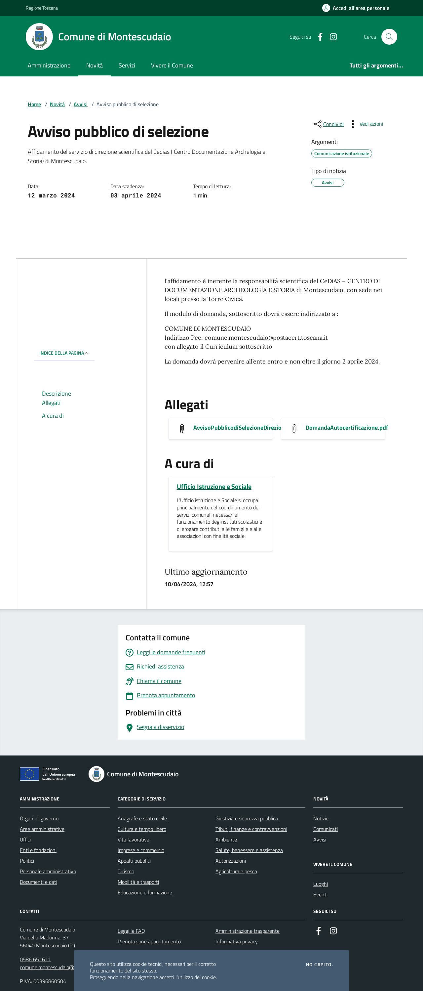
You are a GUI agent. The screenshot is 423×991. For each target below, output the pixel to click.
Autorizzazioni (230, 861)
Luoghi (320, 884)
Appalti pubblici (134, 861)
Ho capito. (319, 964)
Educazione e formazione (145, 892)
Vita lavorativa (133, 839)
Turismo (126, 871)
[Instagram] (330, 37)
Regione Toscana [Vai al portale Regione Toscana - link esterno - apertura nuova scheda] (42, 7)
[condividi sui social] (328, 124)
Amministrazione (49, 65)
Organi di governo (39, 818)
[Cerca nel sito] (389, 37)
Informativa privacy (236, 941)
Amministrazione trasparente (247, 931)
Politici (27, 861)
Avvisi (81, 104)
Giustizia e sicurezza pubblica (246, 818)
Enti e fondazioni (38, 850)
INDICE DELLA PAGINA (64, 352)
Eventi (320, 894)
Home (34, 104)
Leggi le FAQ (131, 931)
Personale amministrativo (48, 871)
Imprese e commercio (141, 850)
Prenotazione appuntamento (149, 941)
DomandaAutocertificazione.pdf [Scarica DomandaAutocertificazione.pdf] (347, 427)
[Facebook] (317, 37)
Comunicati (325, 829)
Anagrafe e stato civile (142, 818)
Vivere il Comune (172, 65)
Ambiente (226, 839)
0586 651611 (35, 959)
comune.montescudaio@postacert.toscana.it (69, 967)
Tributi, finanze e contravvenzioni (251, 829)
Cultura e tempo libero (142, 829)
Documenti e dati (38, 882)
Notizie (320, 818)
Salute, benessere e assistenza (249, 850)
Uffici (25, 839)
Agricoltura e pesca (236, 871)
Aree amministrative (42, 829)
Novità (94, 65)
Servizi (127, 65)
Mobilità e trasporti (138, 882)
